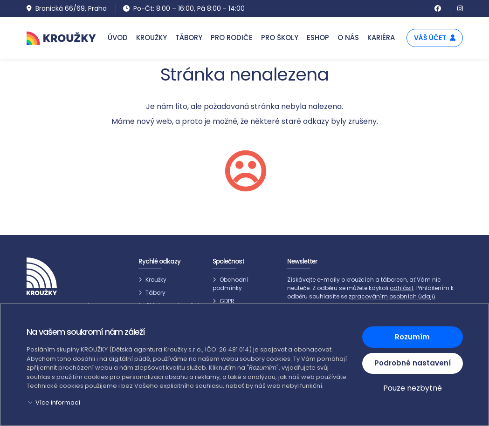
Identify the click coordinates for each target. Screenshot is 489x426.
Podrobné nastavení (412, 363)
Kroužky (155, 280)
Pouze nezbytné (412, 388)
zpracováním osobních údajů (392, 296)
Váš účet (434, 37)
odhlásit (401, 288)
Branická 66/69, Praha (67, 8)
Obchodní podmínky (230, 284)
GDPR (227, 301)
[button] (189, 402)
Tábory (155, 293)
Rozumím (412, 337)
